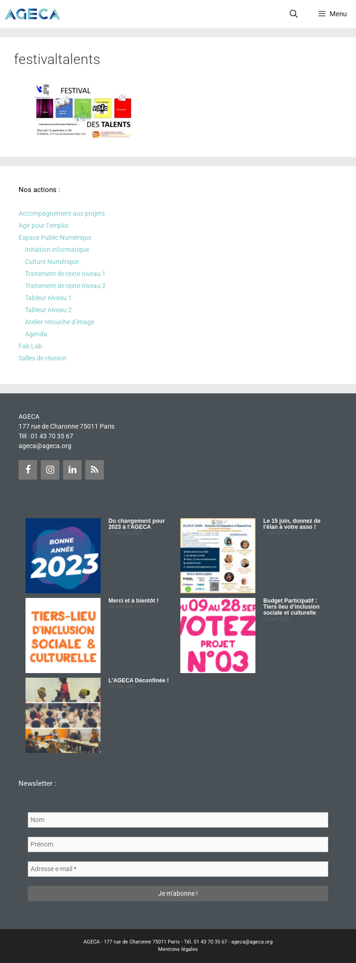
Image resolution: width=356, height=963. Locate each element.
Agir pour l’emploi (43, 225)
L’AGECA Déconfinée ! (138, 680)
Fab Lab (30, 346)
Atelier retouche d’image (59, 322)
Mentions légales (178, 949)
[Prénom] (178, 844)
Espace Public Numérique (55, 237)
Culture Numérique (52, 261)
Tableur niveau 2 (48, 310)
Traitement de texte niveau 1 (65, 273)
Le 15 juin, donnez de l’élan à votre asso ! (291, 524)
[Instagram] (50, 470)
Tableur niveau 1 (48, 298)
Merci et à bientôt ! (133, 600)
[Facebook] (28, 470)
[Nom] (178, 820)
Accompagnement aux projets (62, 213)
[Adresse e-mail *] (178, 869)
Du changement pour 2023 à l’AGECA (136, 524)
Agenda (36, 334)
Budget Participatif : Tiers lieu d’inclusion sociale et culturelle (291, 606)
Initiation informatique (57, 249)
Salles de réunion (43, 358)
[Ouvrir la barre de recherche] (294, 14)
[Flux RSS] (94, 470)
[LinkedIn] (72, 470)
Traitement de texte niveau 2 (65, 285)
